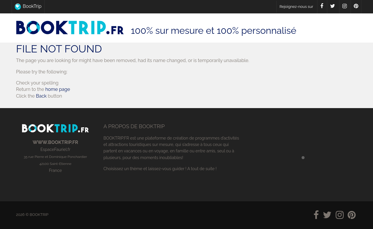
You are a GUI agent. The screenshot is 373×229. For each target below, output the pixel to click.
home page (57, 89)
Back (41, 96)
